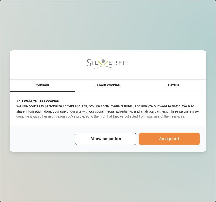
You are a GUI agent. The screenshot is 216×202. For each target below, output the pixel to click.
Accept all (169, 139)
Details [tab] (173, 85)
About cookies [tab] (108, 85)
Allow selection (105, 139)
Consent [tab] (42, 85)
